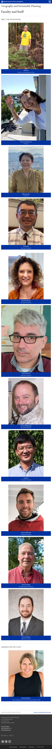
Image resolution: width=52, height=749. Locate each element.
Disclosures (31, 747)
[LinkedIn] (6, 741)
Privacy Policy (23, 747)
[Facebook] (3, 741)
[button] (50, 1)
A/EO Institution (13, 747)
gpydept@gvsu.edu (6, 730)
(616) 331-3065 (5, 726)
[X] (9, 741)
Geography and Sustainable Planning (21, 6)
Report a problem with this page (42, 712)
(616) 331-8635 (5, 728)
